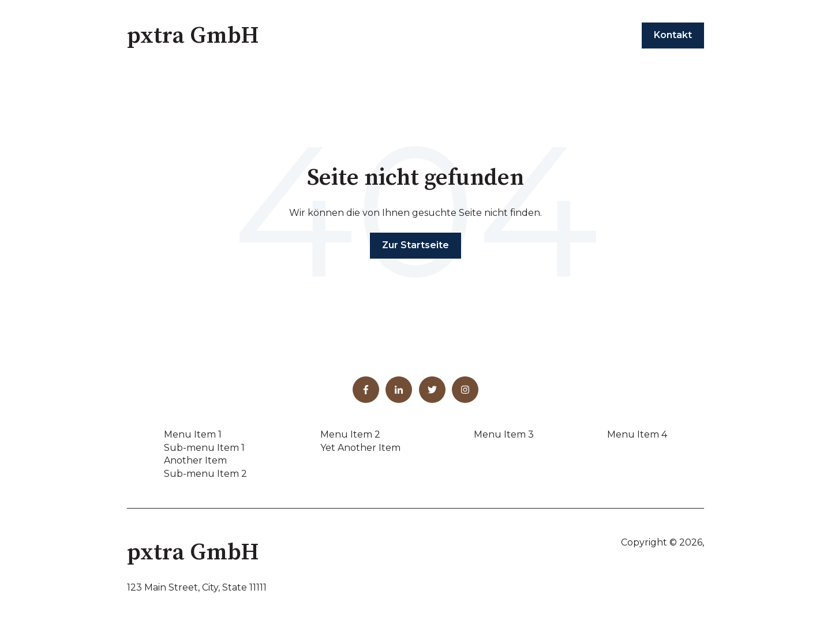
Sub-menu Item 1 (204, 447)
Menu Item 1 (193, 434)
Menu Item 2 (350, 434)
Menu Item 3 (504, 434)
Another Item (195, 460)
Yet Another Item (360, 447)
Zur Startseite (415, 245)
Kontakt (673, 34)
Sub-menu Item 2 (205, 473)
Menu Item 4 (637, 434)
